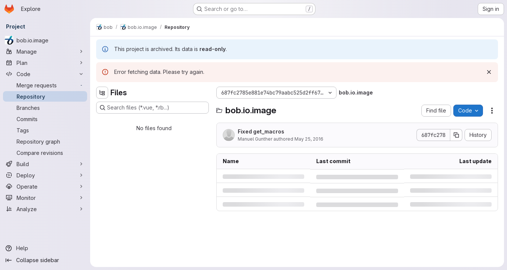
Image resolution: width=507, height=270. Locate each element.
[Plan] (45, 62)
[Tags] (45, 130)
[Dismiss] (488, 72)
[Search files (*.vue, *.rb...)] (152, 108)
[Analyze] (45, 209)
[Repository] (45, 96)
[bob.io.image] (45, 40)
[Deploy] (45, 175)
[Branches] (45, 107)
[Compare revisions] (45, 152)
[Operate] (45, 186)
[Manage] (45, 51)
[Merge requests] (45, 85)
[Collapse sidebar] (45, 260)
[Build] (45, 164)
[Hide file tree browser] (102, 93)
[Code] (45, 74)
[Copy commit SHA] (456, 135)
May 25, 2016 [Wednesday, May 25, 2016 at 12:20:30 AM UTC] (308, 139)
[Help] (45, 248)
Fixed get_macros (261, 131)
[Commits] (45, 119)
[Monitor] (45, 197)
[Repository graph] (45, 141)
